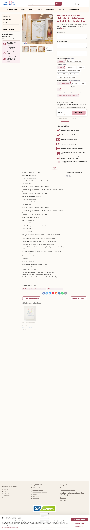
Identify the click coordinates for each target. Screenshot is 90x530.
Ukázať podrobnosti (79, 526)
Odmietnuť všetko (79, 523)
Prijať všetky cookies (79, 519)
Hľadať (58, 4)
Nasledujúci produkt (78, 298)
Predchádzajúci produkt (31, 298)
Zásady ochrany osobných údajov (10, 527)
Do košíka (78, 113)
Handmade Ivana (65, 121)
